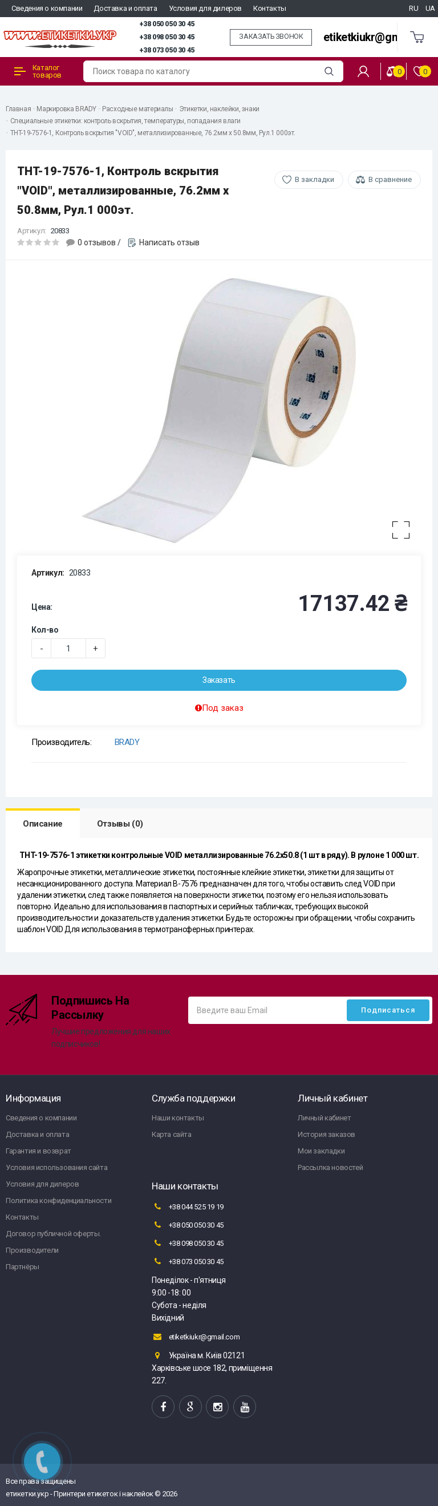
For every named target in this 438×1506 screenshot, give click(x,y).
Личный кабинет (324, 1118)
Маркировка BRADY (66, 109)
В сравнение (390, 179)
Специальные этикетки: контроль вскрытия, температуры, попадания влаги (125, 121)
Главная (18, 109)
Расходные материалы (137, 109)
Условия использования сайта (56, 1167)
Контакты (269, 8)
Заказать (219, 680)
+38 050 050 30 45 (166, 24)
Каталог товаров (38, 71)
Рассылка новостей (330, 1167)
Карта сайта (172, 1134)
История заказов (326, 1134)
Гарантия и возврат (38, 1151)
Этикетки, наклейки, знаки (219, 109)
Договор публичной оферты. (53, 1233)
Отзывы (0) (120, 824)
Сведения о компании (46, 8)
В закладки (314, 179)
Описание (43, 824)
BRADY (127, 742)
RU (413, 8)
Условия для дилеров (205, 8)
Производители (32, 1250)
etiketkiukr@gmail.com (380, 37)
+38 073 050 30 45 (166, 50)
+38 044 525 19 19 (188, 1206)
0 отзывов (97, 242)
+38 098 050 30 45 (166, 37)
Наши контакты (178, 1118)
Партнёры (22, 1266)
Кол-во (45, 629)
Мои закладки (321, 1151)
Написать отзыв (169, 242)
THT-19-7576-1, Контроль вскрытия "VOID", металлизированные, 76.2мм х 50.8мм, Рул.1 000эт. (152, 133)
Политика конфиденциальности (58, 1200)
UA (430, 8)
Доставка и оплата (125, 8)
